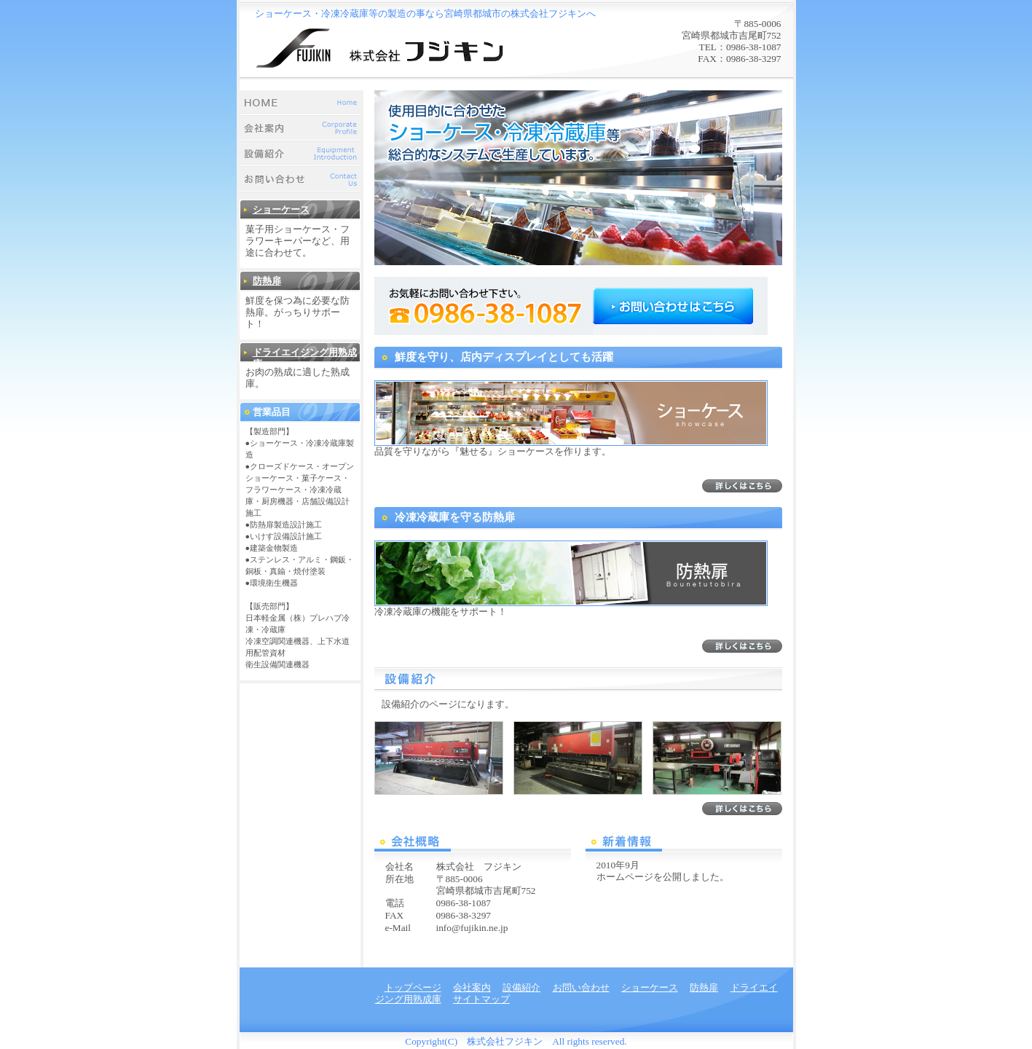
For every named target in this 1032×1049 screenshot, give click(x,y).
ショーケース (281, 209)
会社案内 (301, 128)
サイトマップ (481, 999)
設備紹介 (301, 154)
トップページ (301, 103)
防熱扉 (267, 280)
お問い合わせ (301, 179)
